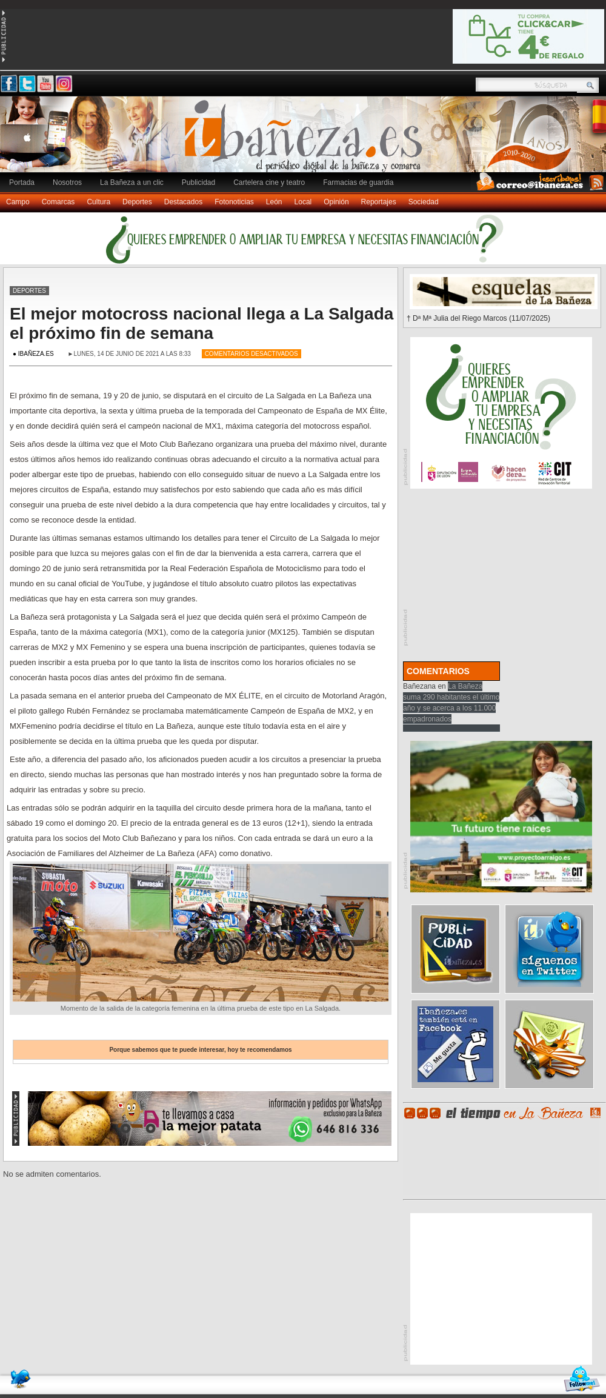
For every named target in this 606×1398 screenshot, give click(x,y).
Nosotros (67, 182)
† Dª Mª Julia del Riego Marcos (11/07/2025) (478, 318)
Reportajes (378, 202)
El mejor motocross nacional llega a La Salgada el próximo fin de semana (201, 323)
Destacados (183, 202)
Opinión (336, 202)
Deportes (137, 202)
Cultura (98, 202)
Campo (18, 202)
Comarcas (58, 202)
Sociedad (423, 202)
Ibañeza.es (306, 141)
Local (303, 202)
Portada (22, 182)
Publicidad (198, 182)
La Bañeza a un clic (132, 182)
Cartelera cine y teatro (269, 182)
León (274, 202)
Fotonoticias (234, 202)
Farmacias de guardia (358, 182)
